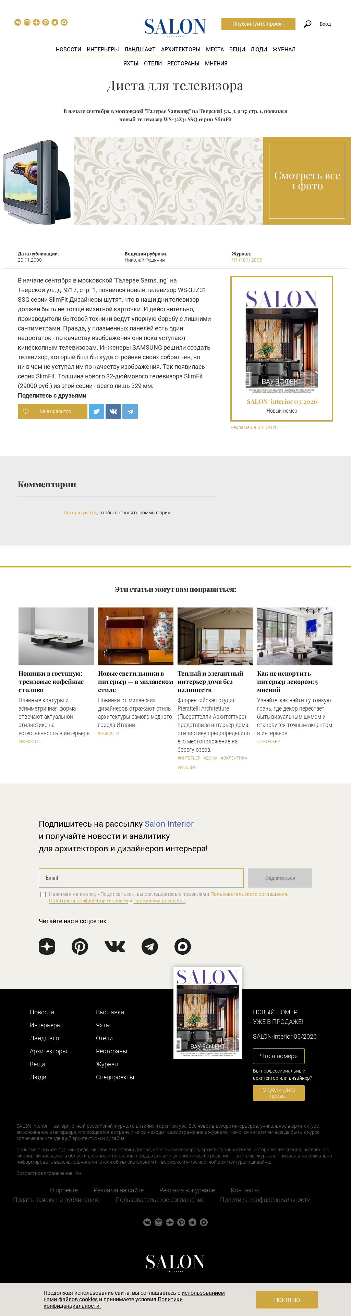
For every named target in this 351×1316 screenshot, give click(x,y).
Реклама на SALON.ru (254, 427)
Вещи (237, 49)
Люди (259, 49)
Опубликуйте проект (258, 24)
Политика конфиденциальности (265, 1199)
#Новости (29, 742)
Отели (153, 63)
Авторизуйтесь (80, 512)
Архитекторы (181, 49)
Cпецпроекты (115, 1077)
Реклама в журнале (187, 1190)
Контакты (245, 1190)
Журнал (284, 49)
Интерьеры (103, 49)
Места (215, 49)
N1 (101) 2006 (247, 260)
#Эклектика (234, 758)
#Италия (187, 768)
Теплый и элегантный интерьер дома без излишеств (210, 681)
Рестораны (183, 63)
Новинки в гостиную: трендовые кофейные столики (51, 681)
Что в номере (279, 1056)
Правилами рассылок (159, 900)
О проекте (64, 1190)
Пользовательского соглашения (249, 894)
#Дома (210, 758)
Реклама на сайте (119, 1190)
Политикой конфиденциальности (88, 900)
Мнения (216, 63)
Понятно (287, 1300)
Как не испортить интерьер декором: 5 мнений (287, 681)
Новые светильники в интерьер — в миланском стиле (135, 681)
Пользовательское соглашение (160, 1199)
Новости (68, 49)
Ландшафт (140, 49)
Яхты (130, 63)
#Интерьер (189, 758)
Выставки (110, 1012)
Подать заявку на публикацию (56, 1199)
